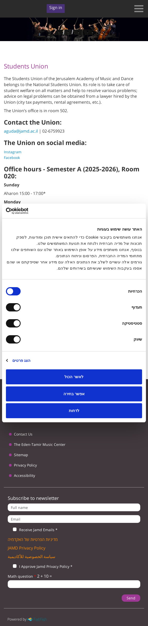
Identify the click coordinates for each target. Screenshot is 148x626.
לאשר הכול (73, 377)
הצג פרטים (21, 360)
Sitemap (21, 454)
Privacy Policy (25, 465)
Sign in (55, 7)
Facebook (12, 157)
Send (131, 598)
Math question (22, 576)
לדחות (74, 410)
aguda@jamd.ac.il (21, 131)
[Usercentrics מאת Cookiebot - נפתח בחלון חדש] (28, 211)
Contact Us (23, 434)
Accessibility (24, 475)
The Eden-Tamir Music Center (39, 444)
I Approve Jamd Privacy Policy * (40, 566)
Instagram (12, 151)
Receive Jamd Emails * (32, 529)
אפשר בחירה (74, 394)
